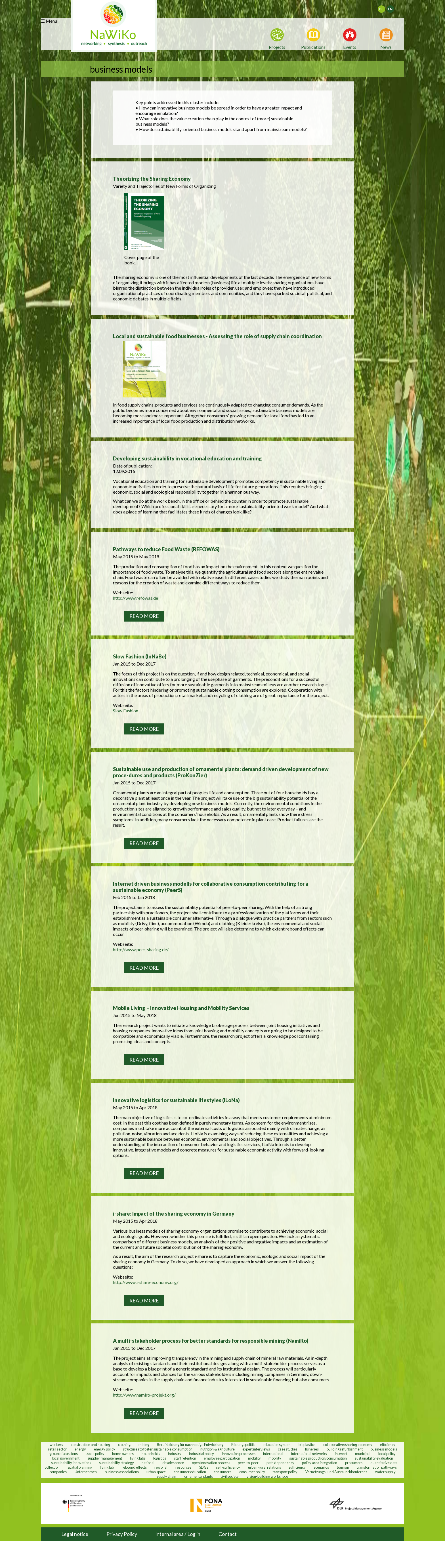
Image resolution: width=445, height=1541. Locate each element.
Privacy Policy (121, 1534)
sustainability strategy (116, 1462)
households (151, 1453)
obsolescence (173, 1462)
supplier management (104, 1458)
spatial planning (80, 1467)
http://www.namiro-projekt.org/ (144, 1394)
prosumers (353, 1462)
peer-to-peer (248, 1462)
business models (384, 1449)
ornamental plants (198, 1476)
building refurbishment (345, 1449)
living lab (107, 1467)
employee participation (222, 1458)
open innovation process (211, 1462)
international (273, 1453)
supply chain (166, 1476)
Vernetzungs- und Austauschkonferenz (336, 1471)
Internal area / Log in (177, 1534)
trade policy (95, 1453)
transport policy (285, 1471)
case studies (287, 1449)
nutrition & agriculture (217, 1449)
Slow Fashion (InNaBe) (140, 656)
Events (349, 46)
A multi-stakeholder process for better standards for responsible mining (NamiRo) (210, 1341)
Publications (313, 47)
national (148, 1462)
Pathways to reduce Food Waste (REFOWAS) (166, 549)
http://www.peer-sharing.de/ (141, 949)
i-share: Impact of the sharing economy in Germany (173, 1214)
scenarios (321, 1467)
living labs (138, 1458)
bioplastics (307, 1444)
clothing (124, 1444)
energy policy (104, 1449)
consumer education (190, 1471)
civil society (230, 1476)
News (386, 46)
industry (174, 1453)
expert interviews (256, 1449)
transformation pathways (377, 1467)
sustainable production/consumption (318, 1458)
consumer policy (252, 1471)
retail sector (57, 1449)
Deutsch (385, 7)
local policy (387, 1453)
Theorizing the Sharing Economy (152, 179)
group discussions (63, 1453)
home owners (123, 1453)
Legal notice (74, 1534)
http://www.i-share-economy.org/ (146, 1282)
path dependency (280, 1462)
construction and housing (90, 1444)
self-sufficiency (228, 1467)
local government (65, 1458)
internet (341, 1453)
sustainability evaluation (374, 1458)
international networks (309, 1453)
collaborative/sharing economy (347, 1444)
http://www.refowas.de (135, 598)
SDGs (203, 1467)
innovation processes (238, 1453)
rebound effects (134, 1467)
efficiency (387, 1444)
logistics (159, 1458)
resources (183, 1467)
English (393, 7)
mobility (254, 1458)
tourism (343, 1467)
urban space (156, 1471)
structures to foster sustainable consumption (157, 1449)
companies (58, 1471)
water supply (385, 1471)
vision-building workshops (267, 1476)
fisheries (312, 1449)
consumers (222, 1471)
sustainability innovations (71, 1462)
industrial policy (201, 1453)
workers (56, 1444)
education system (277, 1444)
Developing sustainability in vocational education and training (187, 458)
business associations (122, 1471)
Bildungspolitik (243, 1444)
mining (143, 1444)
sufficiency (297, 1467)
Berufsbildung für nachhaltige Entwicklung (190, 1444)
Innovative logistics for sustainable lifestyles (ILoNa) (176, 1100)
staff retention (185, 1458)
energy (80, 1449)
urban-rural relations (264, 1467)
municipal (362, 1453)
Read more (144, 616)
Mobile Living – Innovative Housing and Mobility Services (181, 1008)
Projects (277, 47)
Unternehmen (86, 1471)
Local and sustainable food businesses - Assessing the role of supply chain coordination (217, 336)
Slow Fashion (125, 710)
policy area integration (319, 1462)
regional (160, 1467)
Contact (228, 1534)
